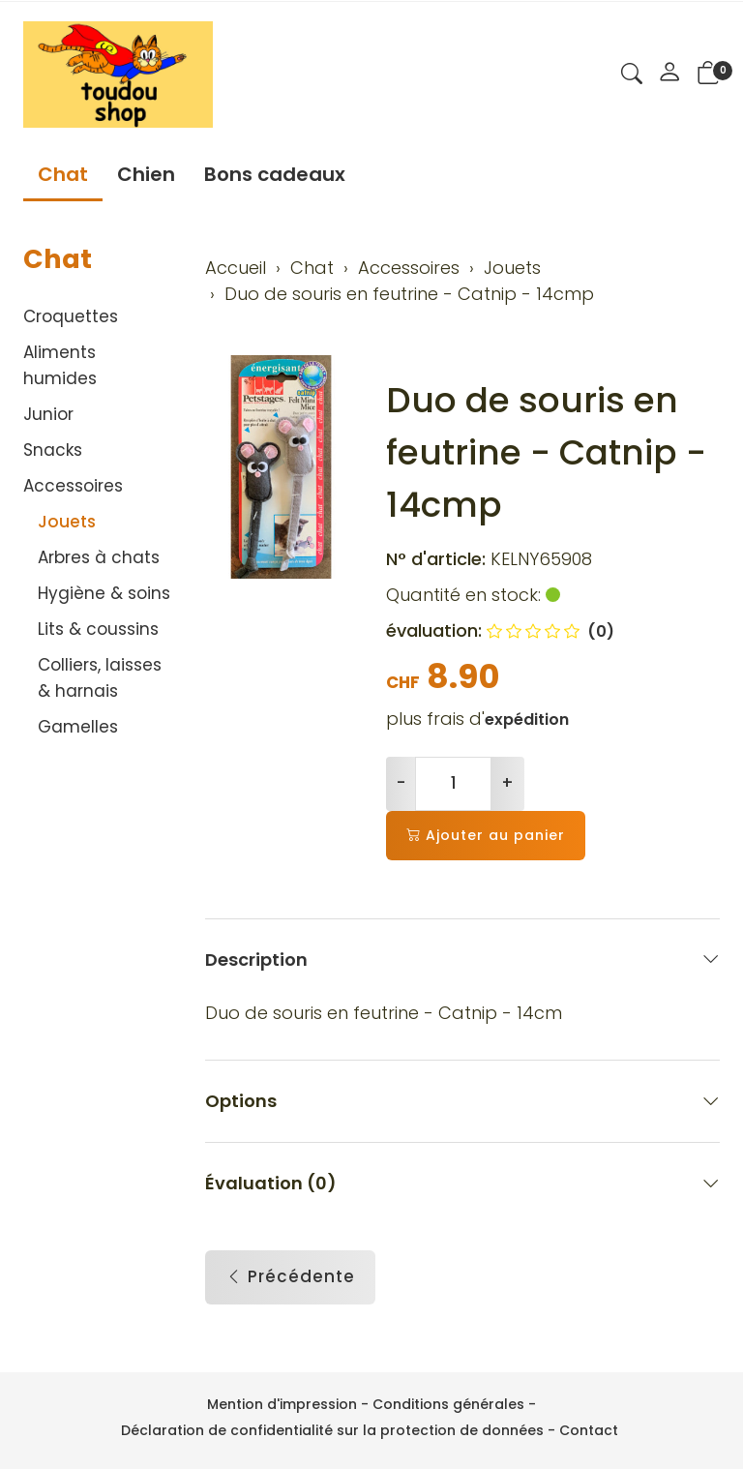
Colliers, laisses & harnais (100, 678)
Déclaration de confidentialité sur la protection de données (332, 1430)
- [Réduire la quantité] (401, 782)
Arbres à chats (99, 557)
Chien (146, 174)
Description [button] (463, 959)
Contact (588, 1430)
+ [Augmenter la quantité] (507, 782)
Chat (63, 174)
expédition (527, 719)
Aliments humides (60, 365)
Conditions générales (448, 1404)
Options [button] (463, 1102)
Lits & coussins (98, 629)
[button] (631, 76)
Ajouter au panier (485, 835)
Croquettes (70, 316)
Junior (48, 414)
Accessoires (73, 485)
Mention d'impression (282, 1404)
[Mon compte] (669, 74)
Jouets (67, 521)
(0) (550, 631)
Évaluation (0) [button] (463, 1184)
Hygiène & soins (104, 593)
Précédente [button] (290, 1278)
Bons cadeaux (274, 174)
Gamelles (78, 726)
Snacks (52, 450)
